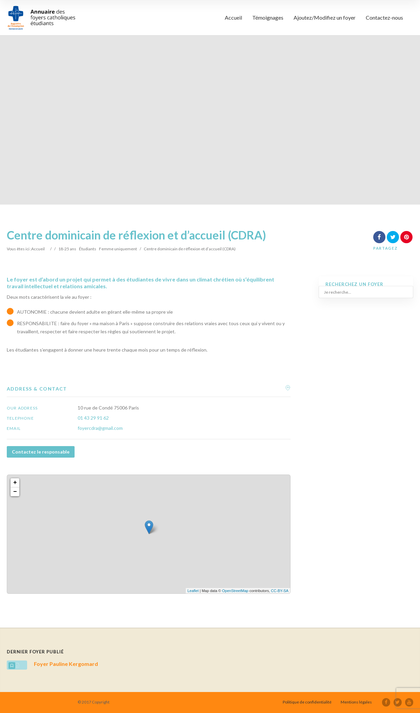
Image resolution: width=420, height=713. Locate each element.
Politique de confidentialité (307, 702)
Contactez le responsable (40, 452)
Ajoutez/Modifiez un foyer (325, 17)
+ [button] (15, 483)
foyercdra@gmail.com (100, 428)
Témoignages (267, 17)
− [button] (15, 492)
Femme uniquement (118, 248)
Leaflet (193, 591)
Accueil (233, 17)
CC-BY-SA (279, 591)
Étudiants (87, 248)
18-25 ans (67, 248)
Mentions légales (356, 702)
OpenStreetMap (235, 591)
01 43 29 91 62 (93, 418)
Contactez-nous (384, 17)
